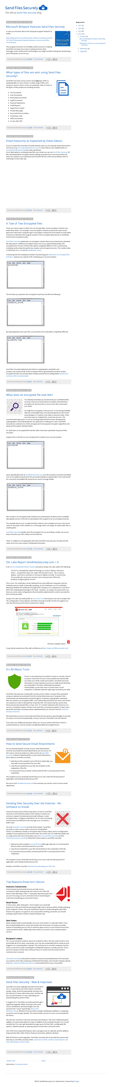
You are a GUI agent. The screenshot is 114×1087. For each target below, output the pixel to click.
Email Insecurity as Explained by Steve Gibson (34, 141)
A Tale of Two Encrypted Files (24, 223)
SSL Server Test (38, 598)
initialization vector (34, 250)
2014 (80, 31)
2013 (80, 34)
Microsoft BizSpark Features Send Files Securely (35, 26)
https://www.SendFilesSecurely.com (22, 963)
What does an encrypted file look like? (29, 395)
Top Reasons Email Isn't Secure (25, 882)
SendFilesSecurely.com (34, 475)
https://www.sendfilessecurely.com (55, 648)
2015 (80, 28)
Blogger (76, 1081)
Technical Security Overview (16, 838)
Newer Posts (11, 1061)
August (82, 51)
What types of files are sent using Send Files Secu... (92, 44)
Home (43, 1061)
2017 (80, 26)
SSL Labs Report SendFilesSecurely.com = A (32, 562)
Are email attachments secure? (29, 148)
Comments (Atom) (21, 1064)
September (84, 49)
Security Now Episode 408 (15, 150)
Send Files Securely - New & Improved (29, 982)
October (83, 36)
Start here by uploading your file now (41, 866)
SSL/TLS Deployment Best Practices (22, 567)
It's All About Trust (17, 669)
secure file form (35, 844)
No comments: (39, 59)
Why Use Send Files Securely (47, 836)
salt (20, 250)
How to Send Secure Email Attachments (30, 743)
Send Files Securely (26, 12)
